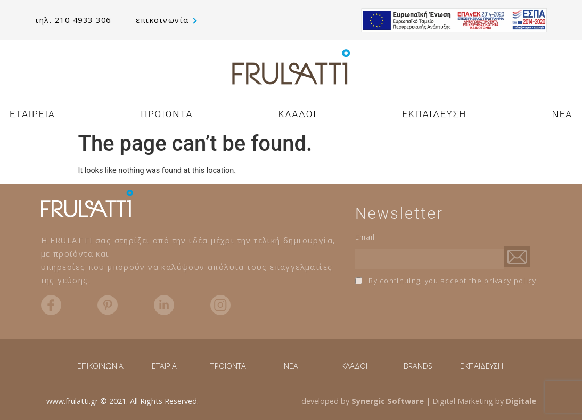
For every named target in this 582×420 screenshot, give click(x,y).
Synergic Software (387, 401)
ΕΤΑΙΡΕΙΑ (32, 114)
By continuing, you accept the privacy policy (446, 280)
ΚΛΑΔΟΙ (297, 114)
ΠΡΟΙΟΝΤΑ (167, 114)
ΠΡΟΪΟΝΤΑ (227, 366)
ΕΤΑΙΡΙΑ (164, 366)
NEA (562, 114)
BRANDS (418, 366)
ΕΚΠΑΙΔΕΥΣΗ (434, 114)
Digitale (521, 401)
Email (365, 237)
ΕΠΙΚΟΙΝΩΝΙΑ (100, 366)
